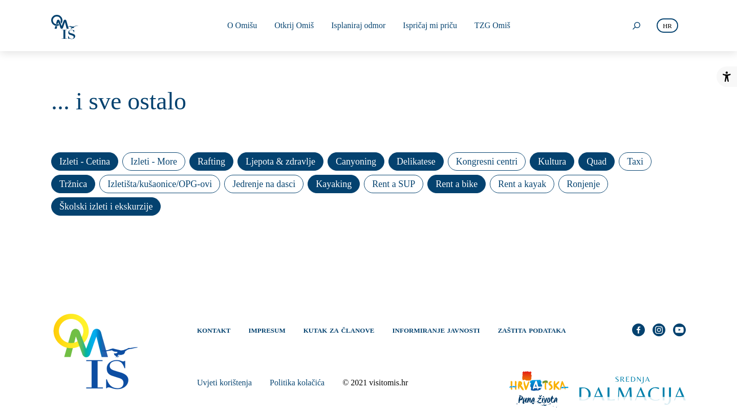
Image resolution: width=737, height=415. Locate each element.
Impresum (267, 330)
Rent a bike (457, 184)
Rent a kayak (522, 184)
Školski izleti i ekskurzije (106, 206)
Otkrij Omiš (294, 25)
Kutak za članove (339, 330)
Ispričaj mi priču (430, 25)
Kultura (552, 161)
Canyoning (356, 161)
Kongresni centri (486, 161)
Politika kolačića (297, 382)
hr (667, 26)
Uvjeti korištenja (224, 382)
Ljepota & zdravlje (280, 161)
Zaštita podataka (532, 330)
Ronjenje (583, 184)
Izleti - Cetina (84, 161)
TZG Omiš (492, 25)
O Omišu (242, 25)
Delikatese (416, 161)
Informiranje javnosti (436, 330)
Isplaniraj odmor (358, 25)
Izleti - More (154, 161)
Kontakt (214, 330)
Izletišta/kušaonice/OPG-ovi (159, 184)
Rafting (211, 161)
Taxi (635, 161)
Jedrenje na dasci (263, 184)
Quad (596, 161)
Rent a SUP (393, 184)
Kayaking (334, 184)
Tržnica (73, 184)
